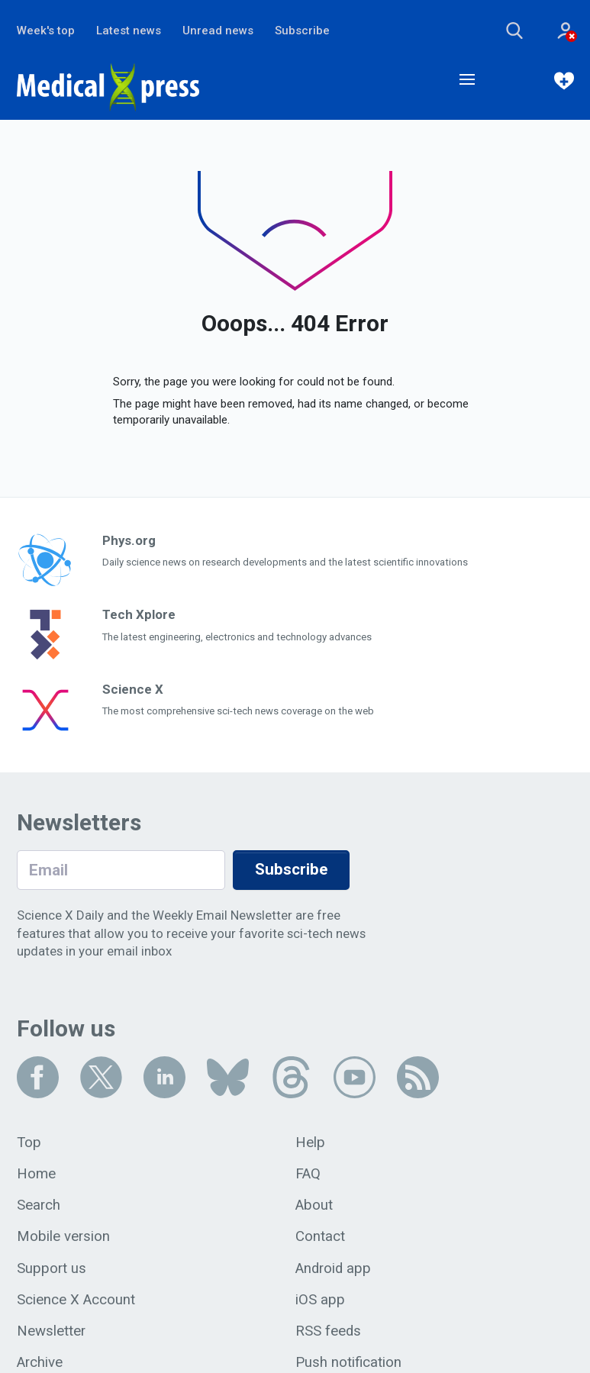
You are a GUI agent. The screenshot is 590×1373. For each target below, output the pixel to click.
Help (310, 1142)
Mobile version (63, 1236)
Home (36, 1173)
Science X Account (76, 1299)
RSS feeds (328, 1331)
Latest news (128, 30)
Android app (333, 1268)
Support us (51, 1268)
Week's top (46, 30)
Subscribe (302, 30)
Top (29, 1142)
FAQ (308, 1173)
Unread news (217, 30)
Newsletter (51, 1331)
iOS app (320, 1299)
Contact (320, 1236)
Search (38, 1205)
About (314, 1205)
